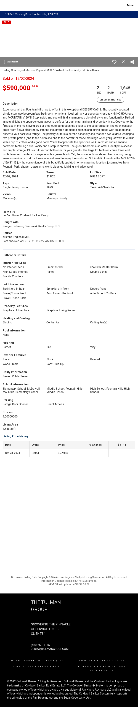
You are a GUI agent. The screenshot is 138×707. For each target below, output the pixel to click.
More (130, 5)
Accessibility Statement (97, 666)
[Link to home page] (4, 5)
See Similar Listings (110, 100)
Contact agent (12, 62)
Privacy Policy (113, 660)
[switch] (114, 62)
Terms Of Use (89, 660)
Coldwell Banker (21, 660)
